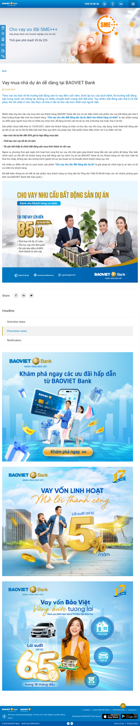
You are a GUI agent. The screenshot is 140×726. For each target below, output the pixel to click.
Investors (86, 710)
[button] (62, 60)
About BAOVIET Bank (101, 710)
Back (4, 71)
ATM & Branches (118, 710)
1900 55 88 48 (91, 4)
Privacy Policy (132, 724)
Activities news (16, 321)
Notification (14, 340)
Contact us (132, 710)
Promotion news (17, 331)
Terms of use (119, 724)
